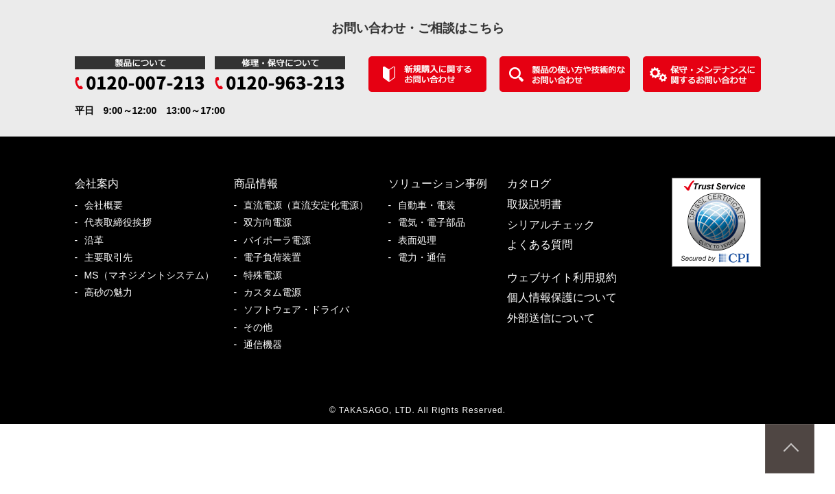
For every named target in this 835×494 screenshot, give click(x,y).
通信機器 (267, 345)
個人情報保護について (562, 297)
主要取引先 (113, 257)
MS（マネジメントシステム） (154, 275)
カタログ (529, 183)
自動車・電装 (432, 205)
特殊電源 (267, 275)
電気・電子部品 (436, 222)
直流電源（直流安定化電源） (310, 205)
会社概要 (108, 205)
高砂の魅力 (113, 292)
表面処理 (422, 240)
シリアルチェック (551, 225)
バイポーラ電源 (282, 240)
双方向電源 (272, 222)
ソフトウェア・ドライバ (301, 310)
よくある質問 (540, 244)
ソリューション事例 (437, 183)
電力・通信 (427, 257)
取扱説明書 (534, 204)
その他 (262, 327)
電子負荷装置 (277, 257)
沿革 (99, 240)
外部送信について (551, 318)
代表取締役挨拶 (123, 222)
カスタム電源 (277, 292)
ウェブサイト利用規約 (562, 277)
